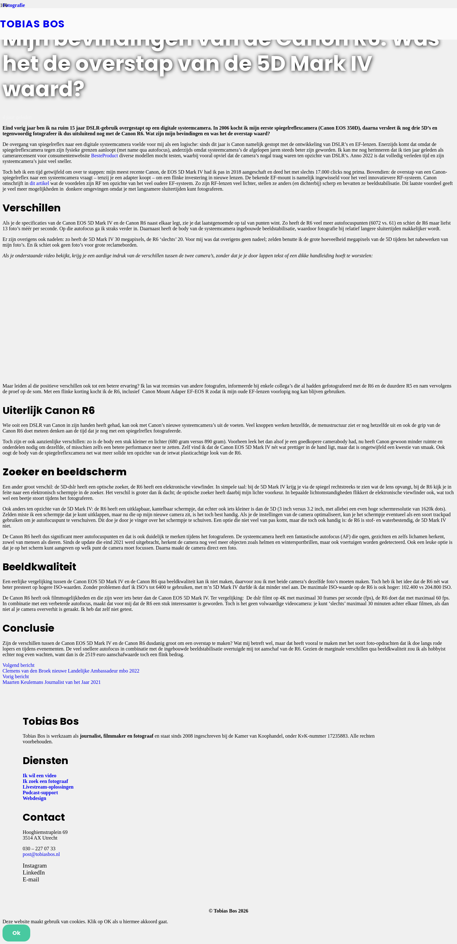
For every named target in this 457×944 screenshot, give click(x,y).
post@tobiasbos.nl (41, 854)
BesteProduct (104, 155)
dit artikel (39, 183)
